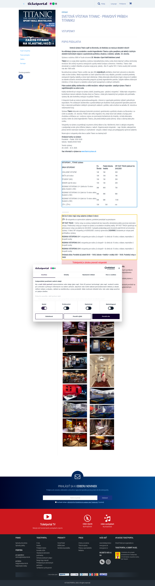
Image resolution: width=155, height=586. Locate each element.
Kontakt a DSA (40, 550)
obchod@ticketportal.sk (23, 557)
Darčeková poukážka (64, 548)
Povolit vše (106, 316)
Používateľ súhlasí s (80, 502)
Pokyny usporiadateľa (85, 548)
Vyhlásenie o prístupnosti (44, 568)
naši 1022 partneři (46, 284)
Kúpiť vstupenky (25, 51)
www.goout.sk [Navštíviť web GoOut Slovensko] (103, 545)
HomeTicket (61, 543)
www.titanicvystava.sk (88, 151)
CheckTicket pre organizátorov (124, 543)
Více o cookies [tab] (111, 275)
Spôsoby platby (20, 545)
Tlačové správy (82, 545)
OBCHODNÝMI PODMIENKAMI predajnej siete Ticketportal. (83, 502)
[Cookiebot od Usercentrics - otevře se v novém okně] (106, 268)
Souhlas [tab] (44, 275)
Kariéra (38, 545)
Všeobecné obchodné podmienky (43, 554)
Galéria (22, 59)
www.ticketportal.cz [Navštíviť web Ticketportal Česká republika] (105, 543)
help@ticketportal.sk (22, 563)
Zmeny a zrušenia (83, 543)
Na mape (23, 63)
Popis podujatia (25, 55)
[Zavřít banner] (119, 268)
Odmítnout (49, 316)
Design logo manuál (42, 560)
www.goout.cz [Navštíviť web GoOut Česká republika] (103, 548)
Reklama (81, 550)
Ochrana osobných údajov (44, 558)
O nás (38, 543)
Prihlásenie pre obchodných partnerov (44, 564)
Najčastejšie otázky (21, 566)
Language (114, 4)
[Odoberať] (104, 497)
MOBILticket (61, 545)
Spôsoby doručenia (21, 543)
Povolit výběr (77, 316)
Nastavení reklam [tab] (88, 275)
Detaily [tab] (66, 275)
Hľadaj (101, 3)
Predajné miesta (41, 548)
